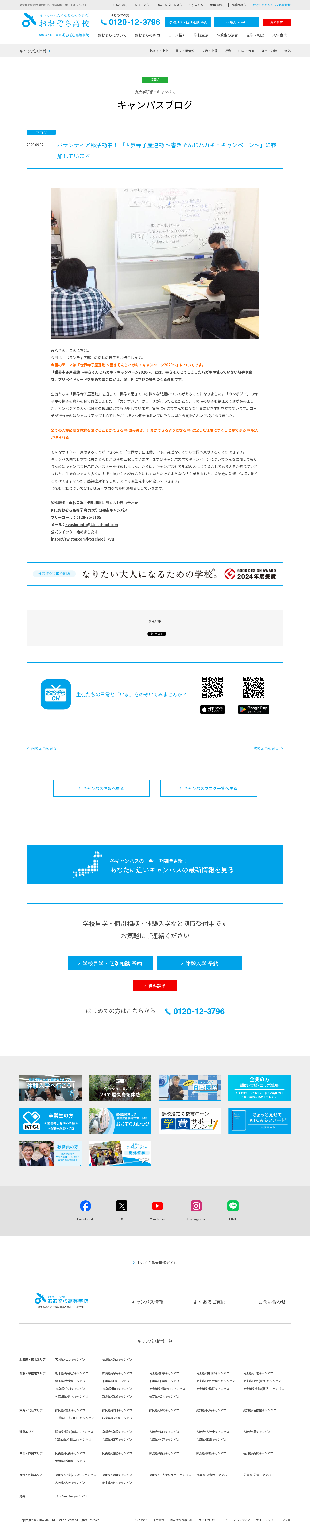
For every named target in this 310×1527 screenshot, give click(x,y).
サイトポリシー (209, 1520)
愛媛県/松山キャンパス (70, 1461)
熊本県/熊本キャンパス (117, 1482)
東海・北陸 (209, 50)
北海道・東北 (158, 50)
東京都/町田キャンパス (117, 1388)
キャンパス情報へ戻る (103, 788)
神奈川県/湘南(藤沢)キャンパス (263, 1388)
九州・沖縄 (269, 50)
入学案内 (279, 35)
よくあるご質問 (210, 1301)
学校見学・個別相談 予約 (188, 22)
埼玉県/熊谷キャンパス (164, 1373)
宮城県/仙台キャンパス (70, 1359)
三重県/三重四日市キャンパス (74, 1418)
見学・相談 (255, 35)
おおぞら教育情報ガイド (157, 1262)
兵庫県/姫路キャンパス (211, 1439)
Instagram (196, 1218)
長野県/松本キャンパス (164, 1396)
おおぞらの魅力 (147, 35)
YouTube (157, 1218)
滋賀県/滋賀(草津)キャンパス (74, 1431)
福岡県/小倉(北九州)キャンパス (75, 1475)
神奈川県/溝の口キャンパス (167, 1388)
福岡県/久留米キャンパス (213, 1475)
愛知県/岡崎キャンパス (211, 1410)
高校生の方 (142, 5)
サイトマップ (264, 1520)
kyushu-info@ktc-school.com (91, 524)
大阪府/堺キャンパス (257, 1431)
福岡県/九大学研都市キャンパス (170, 1475)
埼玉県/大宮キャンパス (70, 1381)
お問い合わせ (272, 1301)
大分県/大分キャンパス (70, 1482)
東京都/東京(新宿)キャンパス (262, 1381)
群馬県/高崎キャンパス (117, 1373)
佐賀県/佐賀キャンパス (259, 1475)
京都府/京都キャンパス (117, 1431)
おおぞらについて (112, 35)
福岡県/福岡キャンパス (117, 1475)
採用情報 (158, 1520)
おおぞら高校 (55, 25)
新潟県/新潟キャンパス (117, 1396)
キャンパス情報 (32, 51)
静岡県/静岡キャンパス (117, 1410)
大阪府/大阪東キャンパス (212, 1431)
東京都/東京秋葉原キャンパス (215, 1381)
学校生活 (201, 35)
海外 (287, 50)
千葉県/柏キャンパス (116, 1381)
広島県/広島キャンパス (211, 1453)
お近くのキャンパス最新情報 (272, 5)
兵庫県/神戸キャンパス (164, 1439)
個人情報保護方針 (181, 1520)
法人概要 (141, 1520)
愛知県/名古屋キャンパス (259, 1410)
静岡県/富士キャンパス (70, 1410)
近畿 (228, 50)
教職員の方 (217, 5)
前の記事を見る (44, 748)
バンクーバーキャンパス (71, 1496)
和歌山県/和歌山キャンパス (73, 1439)
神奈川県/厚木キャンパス (71, 1396)
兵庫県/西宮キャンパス (117, 1439)
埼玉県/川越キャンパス (258, 1373)
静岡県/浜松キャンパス (164, 1410)
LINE (233, 1218)
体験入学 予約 (236, 22)
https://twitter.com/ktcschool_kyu (82, 539)
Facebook (85, 1218)
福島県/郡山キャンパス (117, 1359)
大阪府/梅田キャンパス (164, 1431)
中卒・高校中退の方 (169, 5)
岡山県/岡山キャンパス (70, 1453)
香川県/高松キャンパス (258, 1453)
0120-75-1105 (88, 517)
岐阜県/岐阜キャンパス (117, 1418)
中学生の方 (120, 5)
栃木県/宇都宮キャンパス (71, 1373)
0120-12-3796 (130, 23)
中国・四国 (246, 50)
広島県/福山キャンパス (164, 1453)
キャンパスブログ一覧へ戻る (210, 788)
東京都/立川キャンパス (70, 1388)
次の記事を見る (266, 748)
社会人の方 (196, 5)
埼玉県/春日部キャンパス (212, 1373)
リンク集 (285, 1520)
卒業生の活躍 (227, 35)
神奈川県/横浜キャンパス (212, 1388)
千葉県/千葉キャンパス (164, 1381)
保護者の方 (239, 5)
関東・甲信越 (185, 50)
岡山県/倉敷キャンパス (117, 1453)
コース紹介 (177, 35)
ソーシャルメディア (237, 1520)
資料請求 (276, 22)
